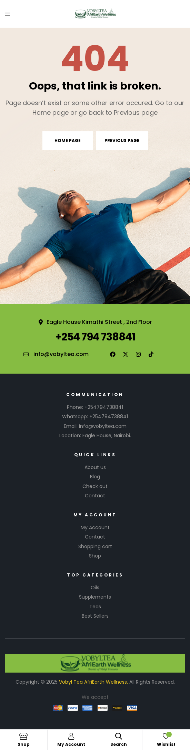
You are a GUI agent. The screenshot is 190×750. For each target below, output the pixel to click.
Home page (67, 140)
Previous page (121, 140)
